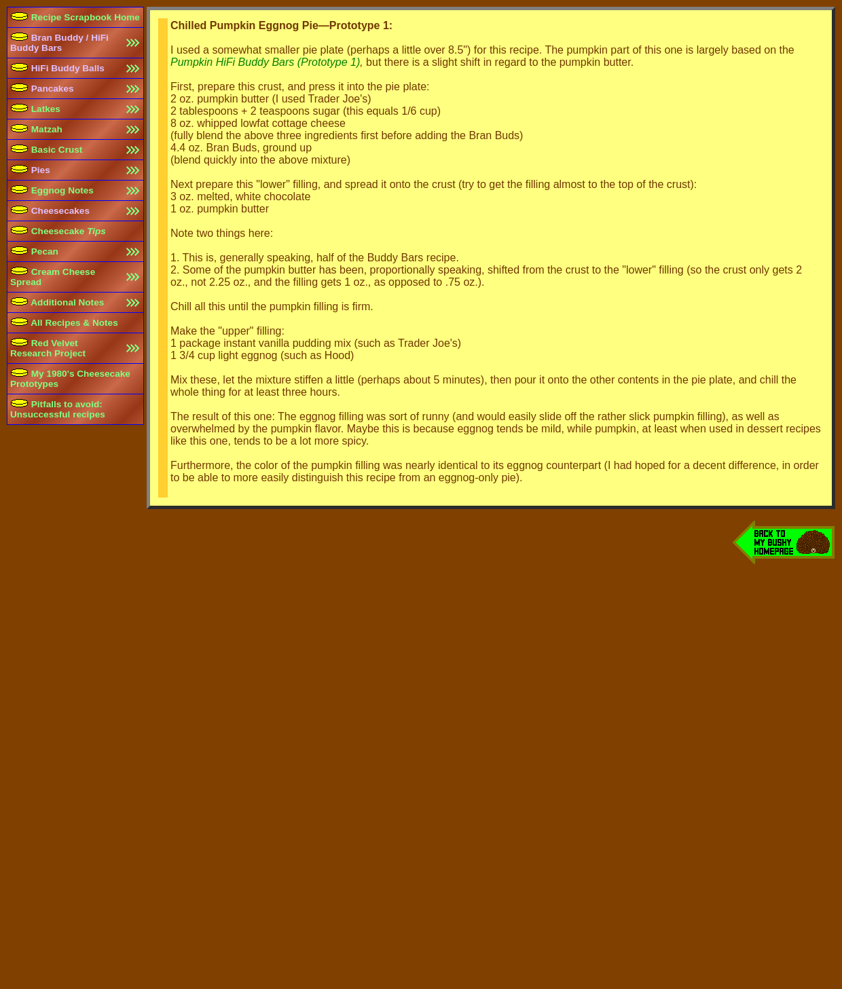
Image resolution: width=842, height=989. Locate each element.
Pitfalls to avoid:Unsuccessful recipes (57, 409)
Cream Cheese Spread (52, 277)
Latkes (35, 109)
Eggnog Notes (52, 190)
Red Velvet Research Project (48, 348)
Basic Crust (46, 150)
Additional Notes (57, 302)
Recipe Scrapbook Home (75, 17)
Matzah (36, 129)
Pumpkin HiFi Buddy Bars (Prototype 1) (265, 62)
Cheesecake (58, 231)
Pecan (34, 251)
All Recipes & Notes (64, 323)
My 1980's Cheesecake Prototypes (70, 379)
